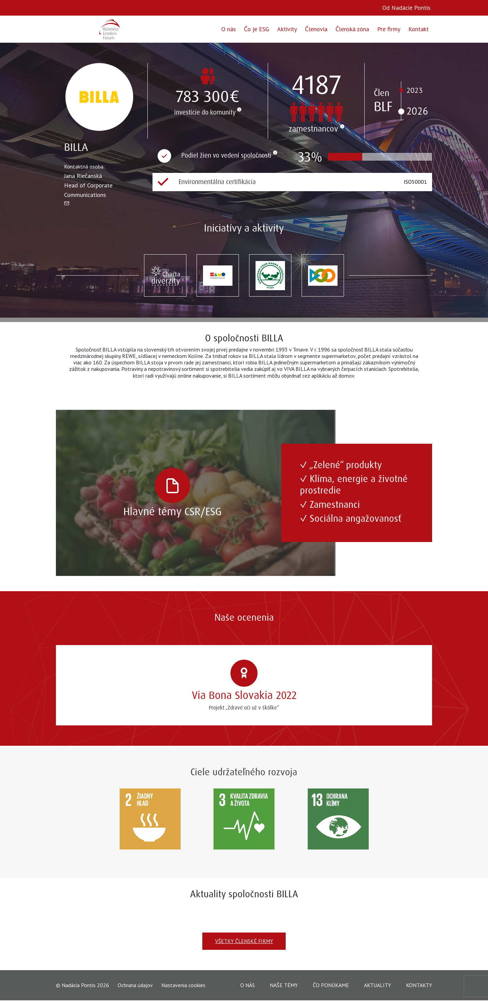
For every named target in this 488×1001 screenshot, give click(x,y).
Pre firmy (388, 29)
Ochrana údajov (135, 985)
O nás (228, 29)
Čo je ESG (256, 29)
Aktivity (287, 29)
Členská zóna (352, 29)
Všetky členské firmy (244, 941)
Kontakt (418, 29)
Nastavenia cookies (183, 985)
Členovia (316, 29)
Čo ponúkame (331, 985)
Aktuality (377, 985)
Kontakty (419, 985)
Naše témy (284, 985)
